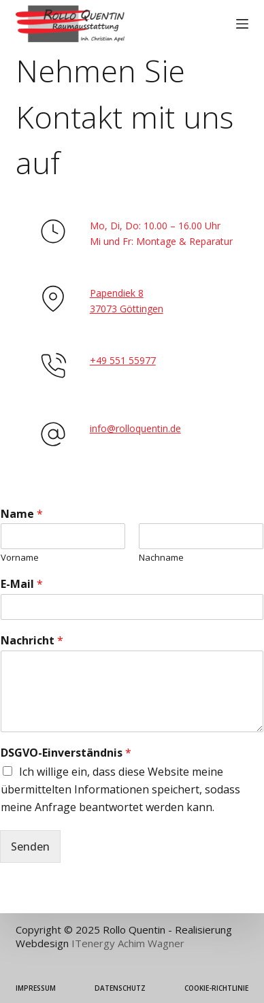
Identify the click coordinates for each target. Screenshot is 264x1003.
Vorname (20, 557)
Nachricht (32, 641)
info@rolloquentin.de (135, 428)
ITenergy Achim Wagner (127, 943)
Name (22, 514)
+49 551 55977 (123, 360)
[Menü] (242, 24)
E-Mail (22, 584)
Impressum (36, 988)
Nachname (161, 557)
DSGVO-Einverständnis (66, 753)
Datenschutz (120, 988)
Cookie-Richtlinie (216, 988)
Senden (30, 846)
